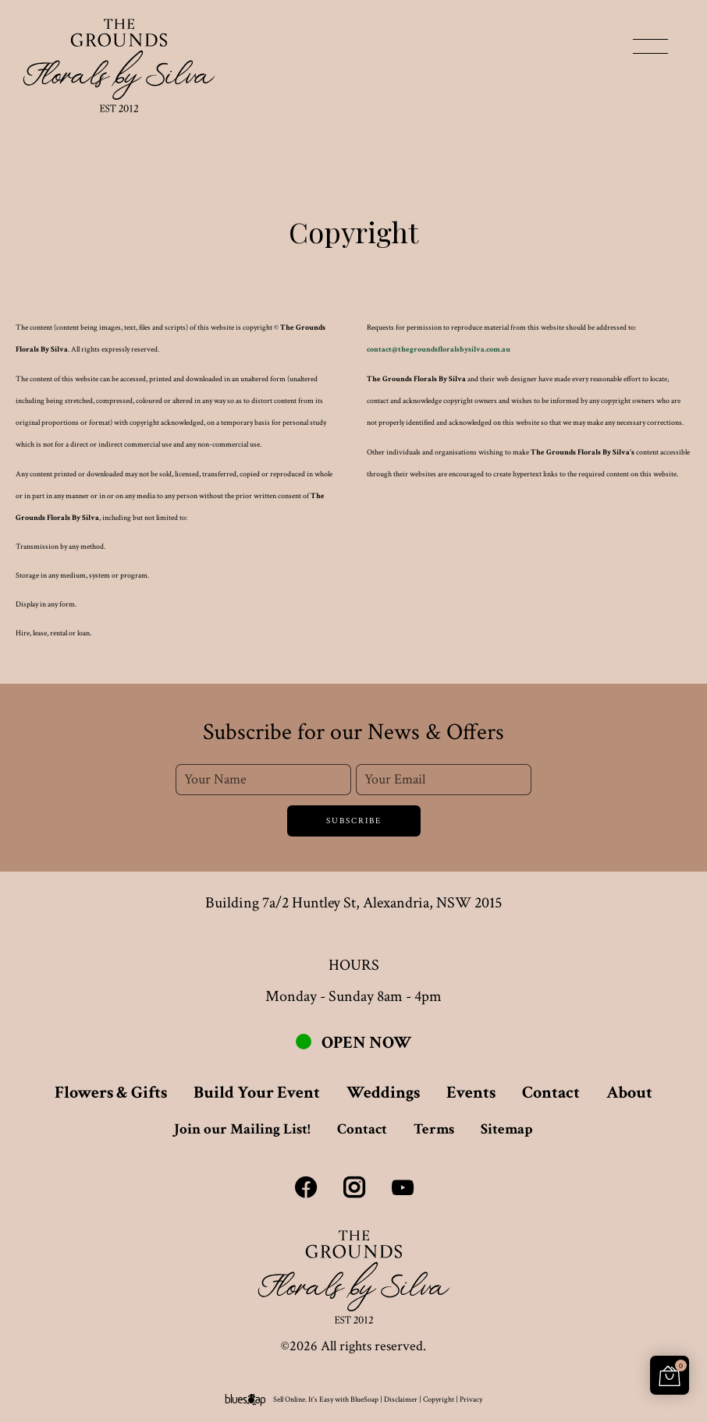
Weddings (383, 1092)
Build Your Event (257, 1092)
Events (471, 1092)
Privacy (471, 1400)
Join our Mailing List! (242, 1129)
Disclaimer (400, 1400)
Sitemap (507, 1129)
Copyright (438, 1400)
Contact (551, 1092)
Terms (434, 1129)
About (629, 1092)
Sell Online (289, 1400)
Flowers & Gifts (111, 1092)
